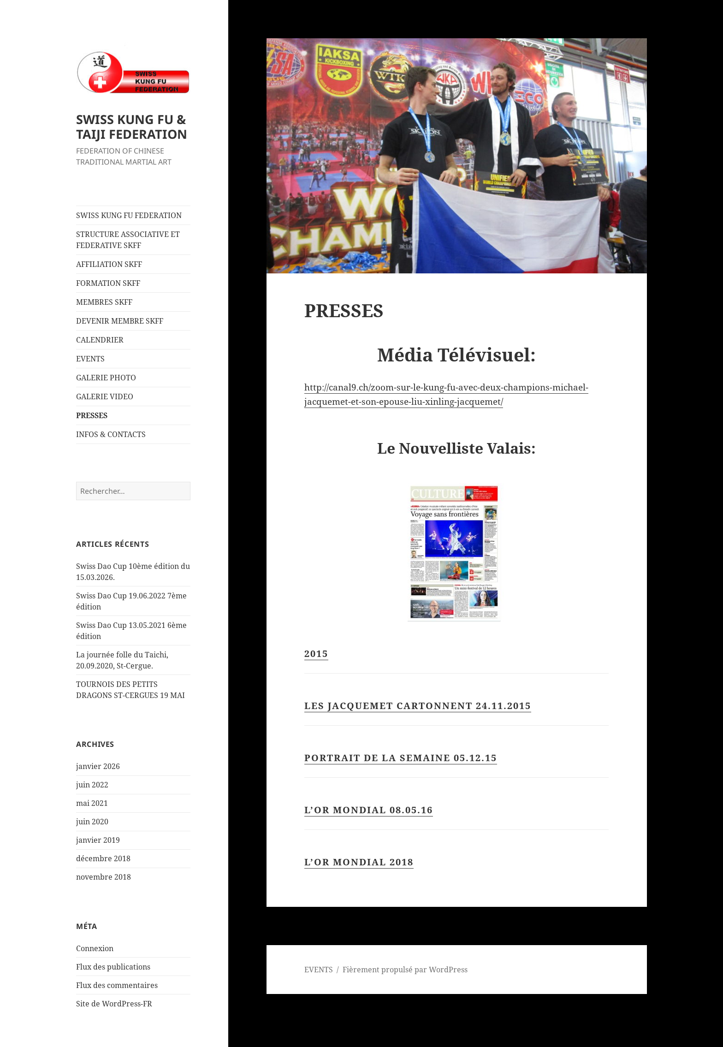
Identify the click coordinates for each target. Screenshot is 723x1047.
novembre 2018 (103, 877)
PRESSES (91, 415)
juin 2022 (92, 785)
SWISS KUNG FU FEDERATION (129, 215)
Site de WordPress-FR (114, 1004)
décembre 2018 (103, 858)
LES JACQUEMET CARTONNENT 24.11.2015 (417, 705)
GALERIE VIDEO (104, 396)
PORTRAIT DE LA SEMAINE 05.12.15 (400, 757)
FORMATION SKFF (108, 283)
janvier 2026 (98, 766)
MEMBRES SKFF (104, 302)
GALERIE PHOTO (106, 378)
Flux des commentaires (117, 985)
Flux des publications (113, 967)
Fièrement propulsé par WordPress (405, 969)
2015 (316, 653)
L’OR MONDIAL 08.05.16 (368, 810)
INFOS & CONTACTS (111, 434)
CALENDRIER (100, 340)
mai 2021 (92, 803)
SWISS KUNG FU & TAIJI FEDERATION (131, 126)
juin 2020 (92, 821)
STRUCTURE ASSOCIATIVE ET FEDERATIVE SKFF (128, 239)
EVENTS (90, 359)
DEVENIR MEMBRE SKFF (119, 321)
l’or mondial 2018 (359, 862)
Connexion (94, 948)
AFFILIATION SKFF (109, 264)
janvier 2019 (98, 840)
